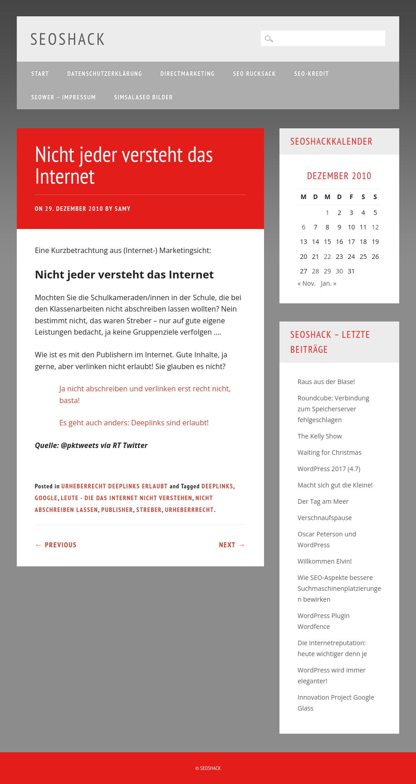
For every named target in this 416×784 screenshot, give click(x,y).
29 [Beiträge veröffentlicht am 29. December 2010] (327, 271)
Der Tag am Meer (323, 501)
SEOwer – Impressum (63, 97)
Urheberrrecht (189, 510)
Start (40, 73)
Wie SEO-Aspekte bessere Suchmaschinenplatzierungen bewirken (339, 588)
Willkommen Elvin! (325, 561)
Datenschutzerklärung (104, 73)
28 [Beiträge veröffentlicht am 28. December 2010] (315, 271)
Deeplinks (217, 486)
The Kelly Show (320, 436)
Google (46, 498)
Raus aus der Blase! (326, 381)
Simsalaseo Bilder (143, 97)
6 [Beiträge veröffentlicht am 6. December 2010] (303, 227)
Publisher (117, 510)
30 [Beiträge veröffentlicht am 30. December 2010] (339, 271)
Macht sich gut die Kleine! (335, 485)
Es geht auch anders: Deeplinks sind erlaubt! (134, 423)
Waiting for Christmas (330, 452)
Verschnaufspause (325, 517)
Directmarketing (187, 73)
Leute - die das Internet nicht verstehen (126, 498)
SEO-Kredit (311, 73)
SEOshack (68, 38)
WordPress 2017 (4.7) (329, 468)
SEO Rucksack (254, 73)
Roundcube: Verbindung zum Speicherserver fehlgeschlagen (333, 409)
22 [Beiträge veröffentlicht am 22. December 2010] (327, 256)
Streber (149, 510)
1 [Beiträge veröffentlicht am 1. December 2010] (327, 212)
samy (123, 209)
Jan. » (328, 283)
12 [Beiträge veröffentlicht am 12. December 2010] (375, 227)
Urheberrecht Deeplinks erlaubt (115, 486)
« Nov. (307, 283)
